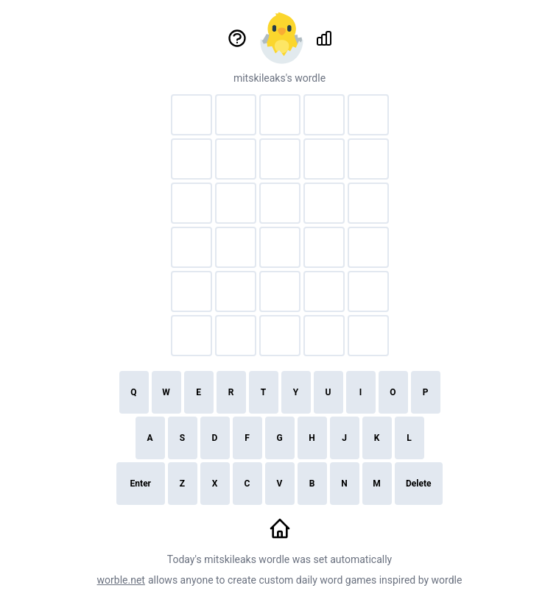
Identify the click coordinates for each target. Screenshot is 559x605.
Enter (140, 483)
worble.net (121, 580)
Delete (418, 483)
